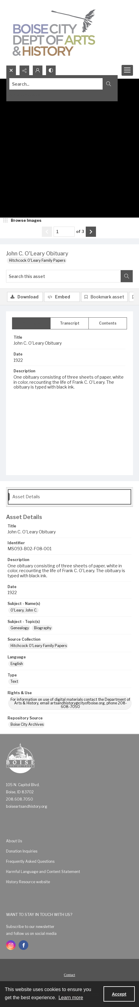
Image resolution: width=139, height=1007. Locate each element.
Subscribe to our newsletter (30, 926)
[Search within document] (127, 276)
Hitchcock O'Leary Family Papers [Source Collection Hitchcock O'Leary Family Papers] (39, 645)
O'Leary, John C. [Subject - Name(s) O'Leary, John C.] (24, 610)
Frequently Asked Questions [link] (30, 861)
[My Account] (37, 70)
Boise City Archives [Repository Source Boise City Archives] (27, 724)
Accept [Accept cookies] (119, 994)
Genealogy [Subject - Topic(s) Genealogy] (20, 628)
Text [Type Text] (14, 681)
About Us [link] (14, 841)
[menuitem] (69, 840)
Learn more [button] (70, 997)
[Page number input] (64, 232)
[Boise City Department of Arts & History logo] (54, 32)
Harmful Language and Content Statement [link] (43, 871)
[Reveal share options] (24, 70)
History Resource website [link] (28, 882)
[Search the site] (56, 84)
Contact (69, 975)
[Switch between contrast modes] (51, 70)
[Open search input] (11, 70)
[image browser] (22, 221)
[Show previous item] (47, 232)
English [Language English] (17, 663)
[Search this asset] (63, 276)
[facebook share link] (23, 945)
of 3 (80, 231)
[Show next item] (91, 232)
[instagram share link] (11, 945)
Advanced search (24, 94)
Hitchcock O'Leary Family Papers (37, 260)
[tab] (31, 323)
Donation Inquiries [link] (21, 851)
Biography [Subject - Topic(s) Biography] (42, 628)
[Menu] (127, 70)
